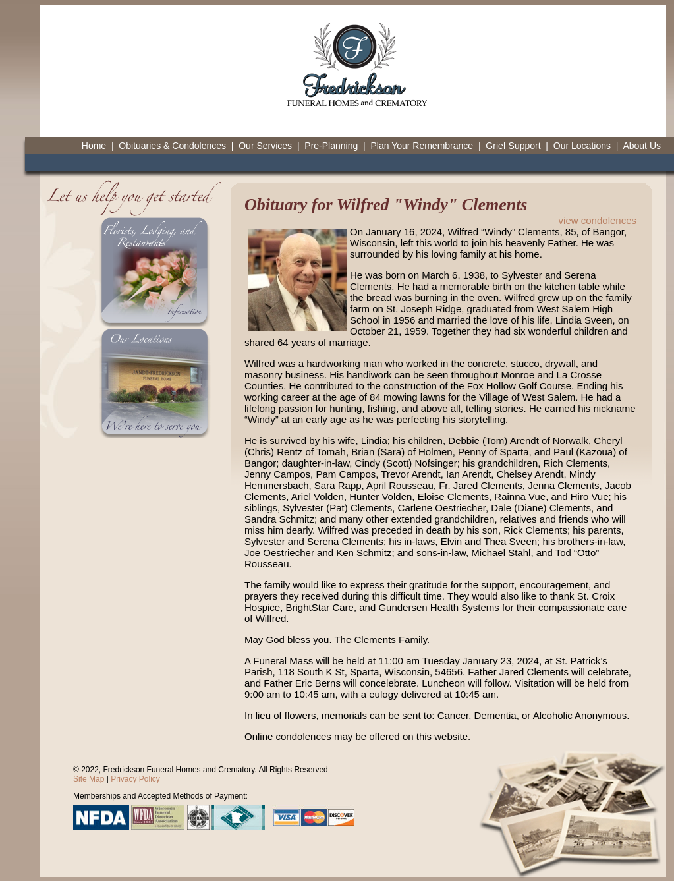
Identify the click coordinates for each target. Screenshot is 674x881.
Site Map (88, 778)
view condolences (597, 220)
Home (94, 145)
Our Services (265, 145)
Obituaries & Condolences (172, 145)
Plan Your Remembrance (421, 145)
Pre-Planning (331, 145)
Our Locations (582, 145)
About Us (642, 145)
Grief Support (513, 145)
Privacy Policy (135, 778)
